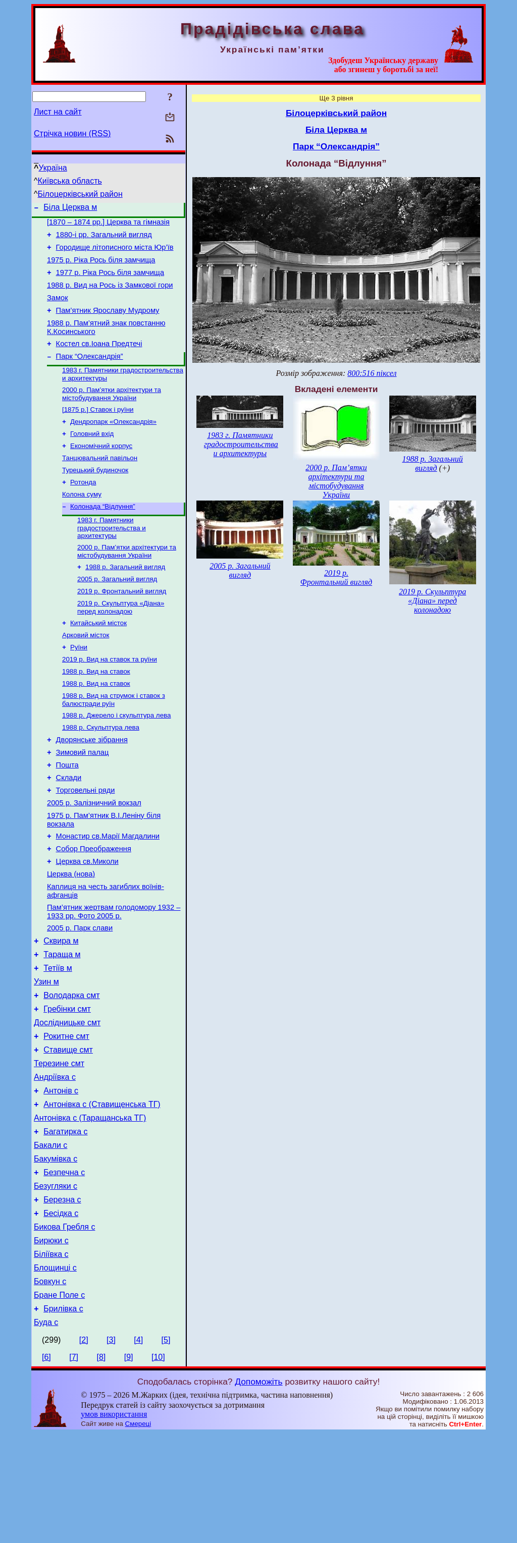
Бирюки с (51, 1341)
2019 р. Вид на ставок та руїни (109, 698)
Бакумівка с (55, 1250)
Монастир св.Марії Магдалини (108, 893)
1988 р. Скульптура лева (100, 772)
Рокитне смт (66, 1114)
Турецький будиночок (95, 496)
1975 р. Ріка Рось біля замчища (101, 267)
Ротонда (83, 509)
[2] (83, 1449)
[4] (138, 1449)
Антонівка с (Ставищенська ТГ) (101, 1189)
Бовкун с (50, 1386)
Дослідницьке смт (67, 1098)
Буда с (46, 1431)
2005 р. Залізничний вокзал (94, 856)
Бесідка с (60, 1310)
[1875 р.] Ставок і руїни (98, 430)
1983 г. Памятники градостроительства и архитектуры (111, 558)
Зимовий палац (82, 800)
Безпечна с (64, 1265)
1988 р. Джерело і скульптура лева (116, 758)
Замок (57, 310)
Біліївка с (51, 1356)
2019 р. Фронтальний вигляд (121, 625)
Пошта (67, 814)
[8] (101, 1466)
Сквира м (60, 1008)
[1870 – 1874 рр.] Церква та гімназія (108, 225)
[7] (73, 1466)
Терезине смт (59, 1144)
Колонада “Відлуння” (102, 535)
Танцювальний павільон (99, 483)
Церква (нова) (71, 935)
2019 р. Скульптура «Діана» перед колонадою (120, 642)
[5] (166, 1449)
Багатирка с (65, 1220)
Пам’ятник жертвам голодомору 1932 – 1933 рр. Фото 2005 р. (113, 975)
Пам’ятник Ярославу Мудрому (108, 324)
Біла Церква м (70, 208)
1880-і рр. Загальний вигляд (104, 239)
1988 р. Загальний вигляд (125, 599)
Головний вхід (92, 457)
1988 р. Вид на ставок (96, 711)
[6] (46, 1466)
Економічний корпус (101, 470)
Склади (69, 828)
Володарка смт (71, 1068)
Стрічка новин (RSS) (72, 133)
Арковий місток (85, 672)
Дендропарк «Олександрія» (113, 444)
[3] (111, 1449)
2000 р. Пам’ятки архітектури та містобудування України (111, 414)
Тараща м (61, 1023)
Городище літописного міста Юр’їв (115, 253)
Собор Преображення (93, 907)
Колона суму (81, 522)
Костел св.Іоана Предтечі (99, 360)
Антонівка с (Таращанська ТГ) (90, 1204)
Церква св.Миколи (87, 921)
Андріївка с (55, 1159)
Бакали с (50, 1235)
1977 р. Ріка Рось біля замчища (110, 282)
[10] (158, 1466)
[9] (128, 1466)
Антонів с (60, 1174)
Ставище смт (68, 1129)
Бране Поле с (59, 1401)
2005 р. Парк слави (80, 993)
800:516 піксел (371, 373)
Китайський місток (98, 659)
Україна (52, 167)
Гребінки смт (67, 1083)
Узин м (46, 1053)
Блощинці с (55, 1371)
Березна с (62, 1295)
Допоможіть (258, 1491)
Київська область (70, 181)
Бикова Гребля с (64, 1325)
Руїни (78, 685)
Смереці (138, 1533)
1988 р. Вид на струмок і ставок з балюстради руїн (113, 742)
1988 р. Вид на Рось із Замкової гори (110, 296)
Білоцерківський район (80, 194)
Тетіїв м (57, 1038)
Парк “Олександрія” (89, 374)
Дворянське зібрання (92, 786)
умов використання (114, 1523)
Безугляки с (55, 1280)
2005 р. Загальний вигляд (117, 612)
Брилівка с (63, 1416)
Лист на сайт (58, 111)
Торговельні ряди (85, 842)
